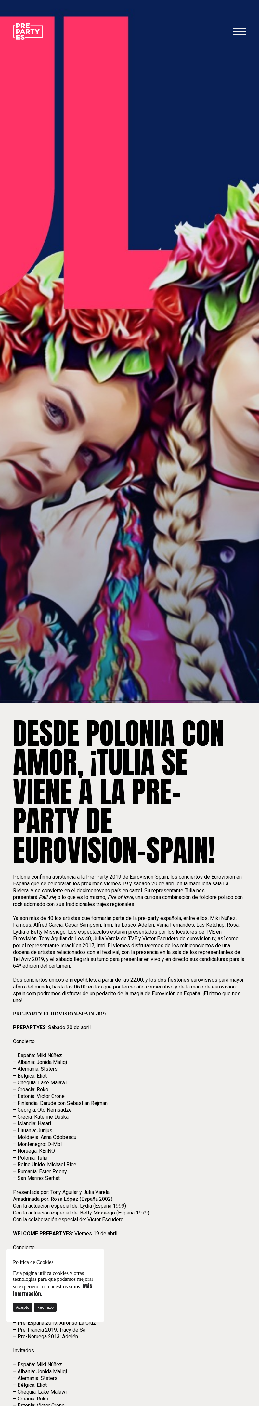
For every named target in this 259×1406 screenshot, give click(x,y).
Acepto (23, 1307)
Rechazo (45, 1307)
